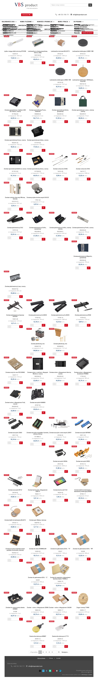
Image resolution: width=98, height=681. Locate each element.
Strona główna (9, 32)
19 (58, 652)
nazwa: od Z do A (87, 32)
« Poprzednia (33, 652)
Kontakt (58, 658)
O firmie (51, 658)
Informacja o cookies (87, 674)
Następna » (65, 652)
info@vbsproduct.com (80, 15)
